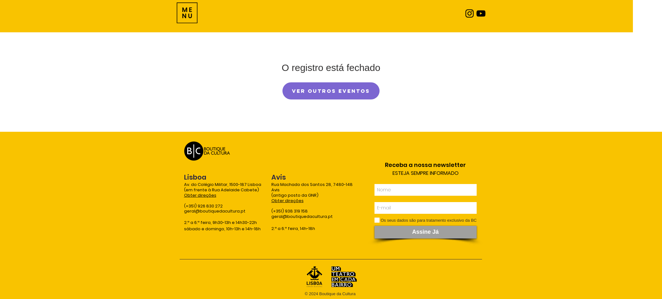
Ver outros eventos (331, 91)
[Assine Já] (425, 232)
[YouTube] (480, 13)
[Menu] (187, 13)
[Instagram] (469, 13)
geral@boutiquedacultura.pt (214, 211)
